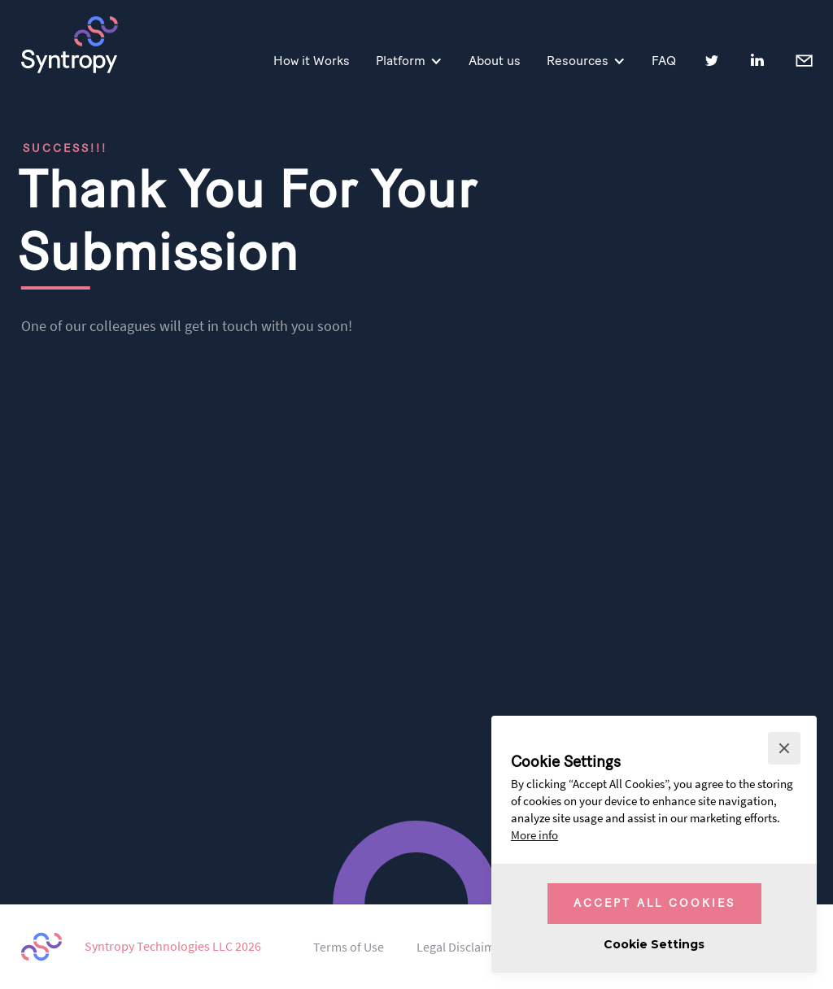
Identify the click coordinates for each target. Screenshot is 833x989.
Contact (803, 59)
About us (495, 60)
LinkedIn (757, 60)
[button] (784, 748)
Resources (577, 60)
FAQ (664, 60)
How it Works (311, 60)
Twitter (712, 60)
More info (534, 835)
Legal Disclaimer (461, 947)
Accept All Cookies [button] (654, 903)
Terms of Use (348, 947)
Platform (400, 60)
